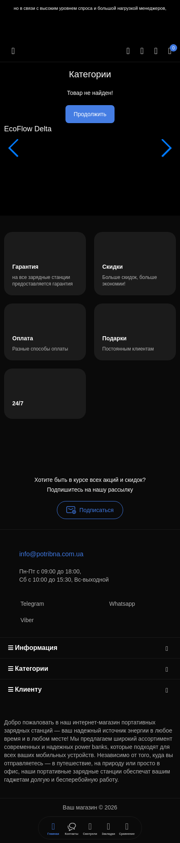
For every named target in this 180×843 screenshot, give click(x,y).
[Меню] (13, 51)
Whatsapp (114, 603)
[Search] (128, 51)
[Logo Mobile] (46, 67)
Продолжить (90, 114)
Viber (19, 620)
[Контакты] (142, 51)
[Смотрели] (71, 827)
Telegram (24, 603)
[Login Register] (156, 51)
